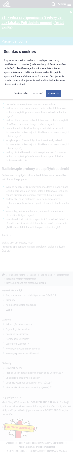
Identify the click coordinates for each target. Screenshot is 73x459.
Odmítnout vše (20, 93)
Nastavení (37, 93)
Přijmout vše (53, 93)
